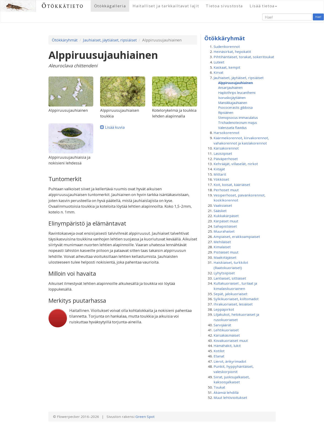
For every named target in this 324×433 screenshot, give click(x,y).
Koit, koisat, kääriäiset (232, 184)
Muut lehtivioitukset (230, 397)
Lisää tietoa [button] (263, 5)
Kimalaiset (222, 247)
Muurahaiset (224, 231)
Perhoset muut (226, 190)
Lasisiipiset (223, 153)
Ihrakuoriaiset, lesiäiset (233, 304)
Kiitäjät (219, 169)
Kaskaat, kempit (227, 67)
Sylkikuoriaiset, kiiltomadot (236, 299)
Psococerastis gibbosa (235, 107)
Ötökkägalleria (110, 5)
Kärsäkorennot (226, 148)
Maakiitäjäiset (225, 257)
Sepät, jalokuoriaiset (230, 293)
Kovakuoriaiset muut (231, 340)
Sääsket (220, 210)
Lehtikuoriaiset (226, 330)
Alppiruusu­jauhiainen (235, 82)
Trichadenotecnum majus (237, 122)
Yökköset (221, 179)
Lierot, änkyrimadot (230, 361)
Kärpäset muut (226, 221)
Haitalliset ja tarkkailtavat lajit (166, 5)
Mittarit (220, 174)
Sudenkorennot (227, 46)
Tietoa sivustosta (224, 5)
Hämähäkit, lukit (227, 345)
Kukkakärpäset (226, 215)
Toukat (219, 387)
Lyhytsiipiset (224, 273)
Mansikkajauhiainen (232, 102)
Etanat (219, 356)
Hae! (318, 17)
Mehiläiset (222, 242)
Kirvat (218, 72)
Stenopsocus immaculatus (238, 117)
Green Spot (145, 416)
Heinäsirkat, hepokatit (232, 51)
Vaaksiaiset (223, 205)
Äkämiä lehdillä (226, 392)
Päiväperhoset (226, 158)
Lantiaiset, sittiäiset (230, 278)
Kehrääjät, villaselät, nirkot (236, 163)
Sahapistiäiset (225, 226)
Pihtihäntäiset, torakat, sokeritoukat (244, 56)
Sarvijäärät (222, 325)
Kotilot (219, 351)
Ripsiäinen (225, 112)
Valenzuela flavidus (232, 127)
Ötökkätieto (63, 6)
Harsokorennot (226, 132)
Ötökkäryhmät (65, 40)
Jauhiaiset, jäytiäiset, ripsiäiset (110, 40)
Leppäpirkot (224, 309)
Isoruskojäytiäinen (232, 97)
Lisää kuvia (115, 127)
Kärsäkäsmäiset (227, 335)
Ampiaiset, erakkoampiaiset (237, 236)
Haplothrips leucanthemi (236, 92)
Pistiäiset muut (226, 252)
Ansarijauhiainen (230, 87)
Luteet (219, 62)
